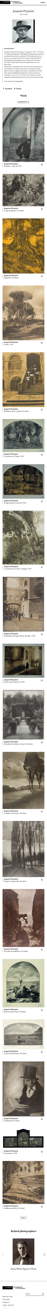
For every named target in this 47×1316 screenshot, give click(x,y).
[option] (23, 1254)
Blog (5, 1308)
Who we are (8, 1297)
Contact (6, 1302)
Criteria (6, 1299)
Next (23, 1218)
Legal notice (8, 1305)
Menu (43, 2)
